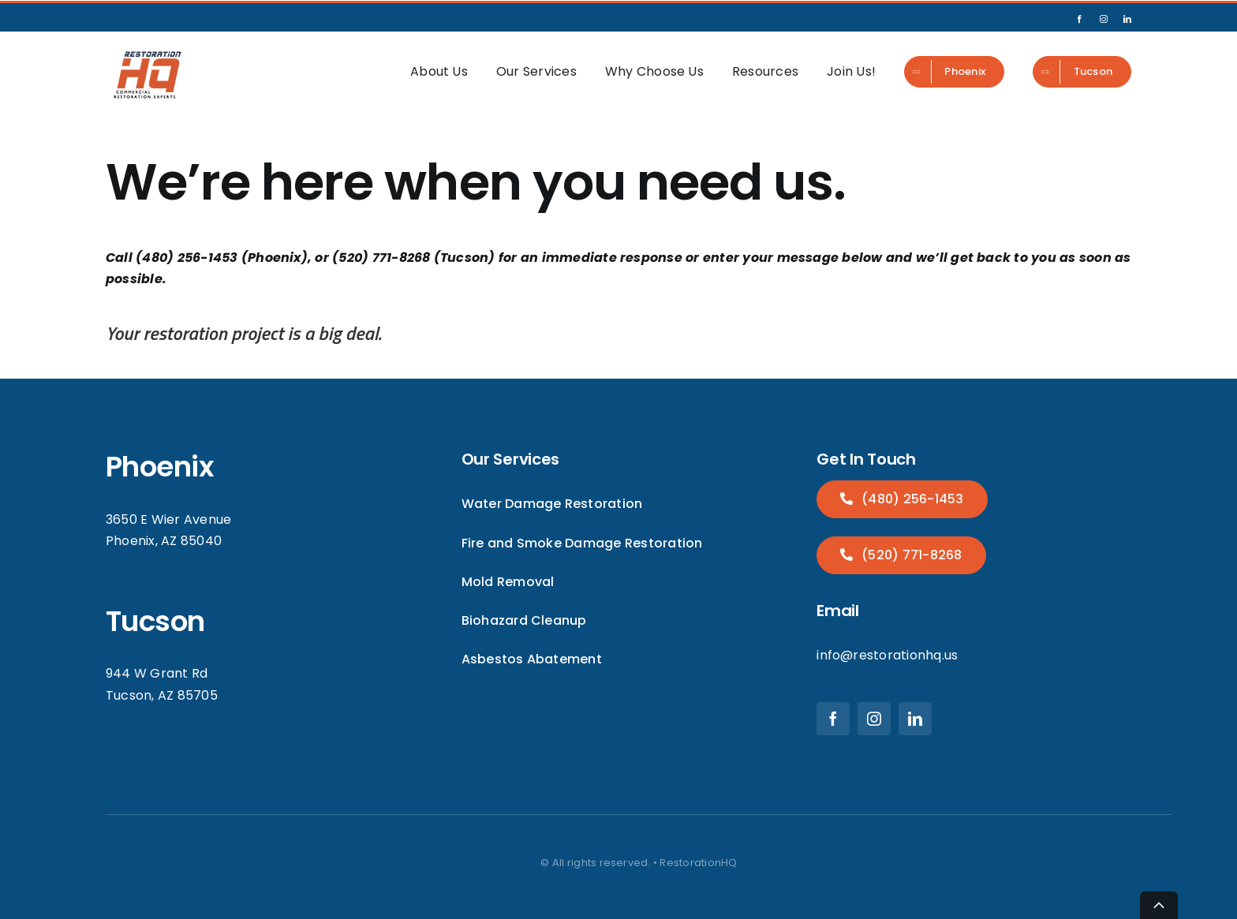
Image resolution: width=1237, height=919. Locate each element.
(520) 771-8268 (910, 555)
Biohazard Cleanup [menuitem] (524, 620)
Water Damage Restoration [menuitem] (552, 504)
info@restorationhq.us (887, 655)
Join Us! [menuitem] (851, 71)
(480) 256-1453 (911, 499)
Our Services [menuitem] (536, 71)
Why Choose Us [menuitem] (654, 71)
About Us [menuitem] (439, 71)
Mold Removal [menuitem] (508, 582)
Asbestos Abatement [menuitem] (532, 659)
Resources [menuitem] (765, 71)
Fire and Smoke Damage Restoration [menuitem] (582, 543)
